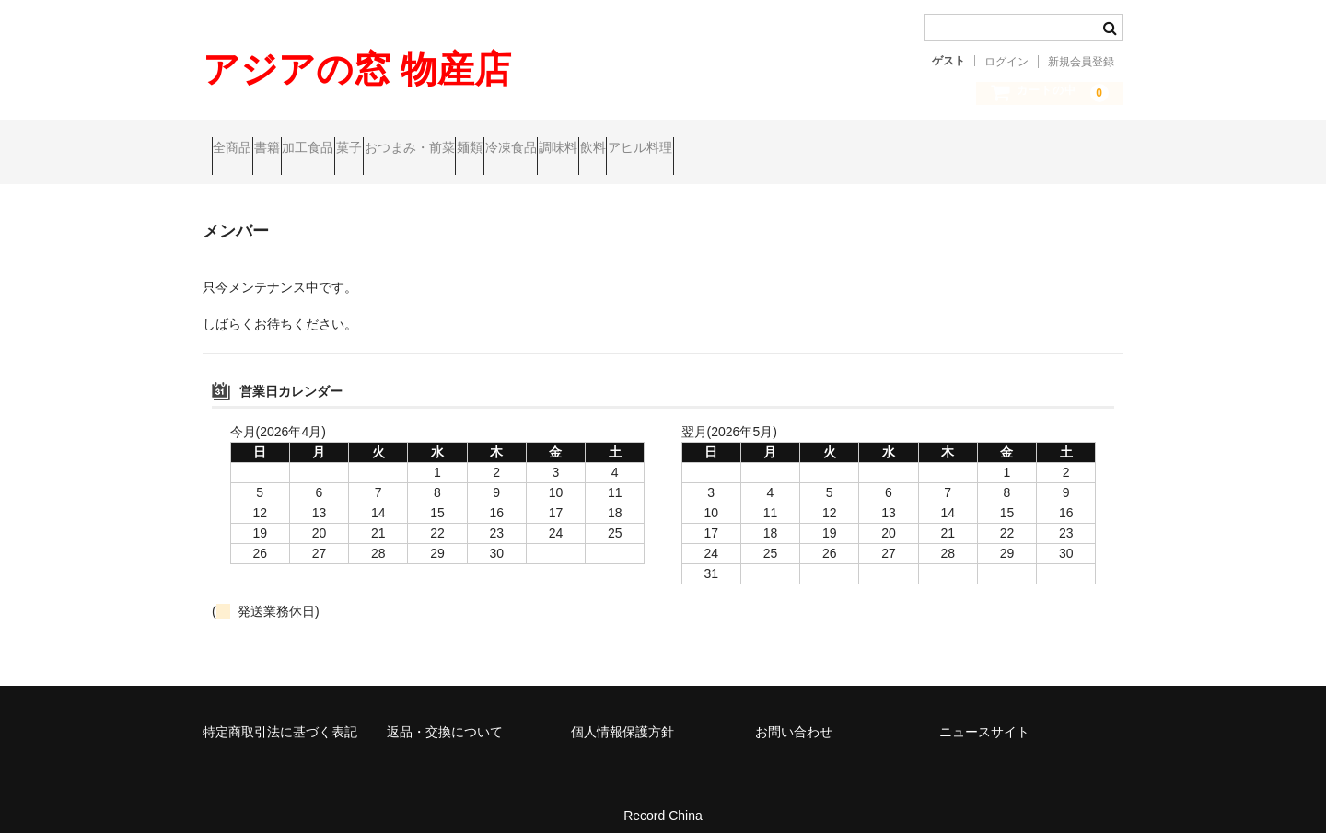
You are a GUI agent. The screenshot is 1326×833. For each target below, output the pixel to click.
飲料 (885, 149)
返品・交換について (445, 716)
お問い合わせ (793, 716)
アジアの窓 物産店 (357, 69)
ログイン (1006, 61)
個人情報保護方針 (622, 716)
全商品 (241, 149)
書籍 (311, 149)
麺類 (656, 149)
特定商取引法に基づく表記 (280, 716)
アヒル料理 (968, 149)
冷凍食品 (732, 149)
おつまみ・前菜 (560, 149)
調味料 (815, 149)
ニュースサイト (984, 716)
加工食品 (387, 149)
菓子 (464, 149)
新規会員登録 (1081, 61)
